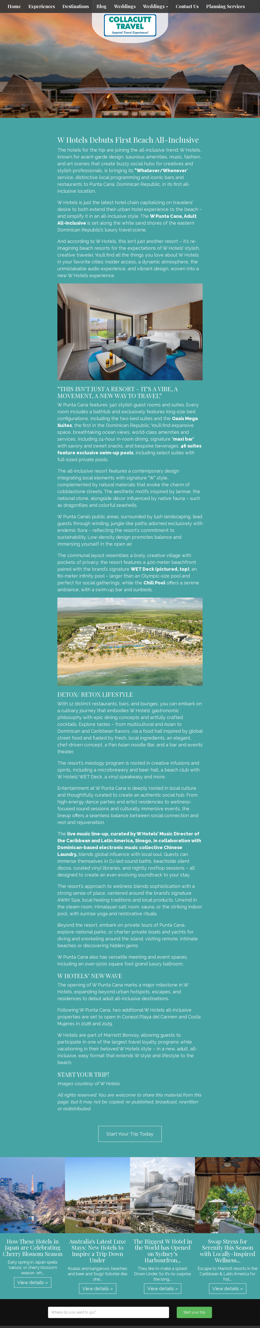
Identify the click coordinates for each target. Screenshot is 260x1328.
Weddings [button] (155, 6)
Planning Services (225, 6)
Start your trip (194, 1312)
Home (14, 6)
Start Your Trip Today (129, 1134)
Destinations (75, 6)
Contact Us (187, 6)
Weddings (125, 6)
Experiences (41, 6)
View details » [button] (32, 1282)
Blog (101, 6)
